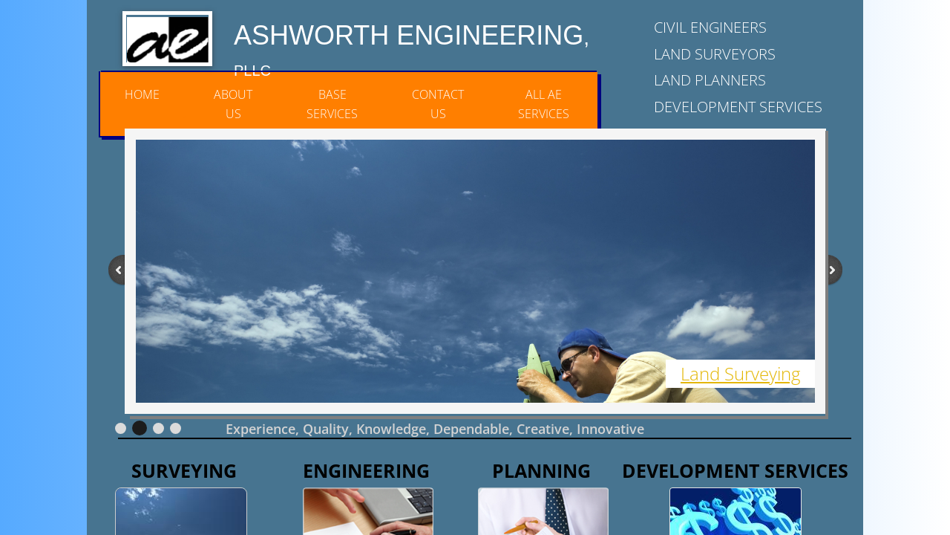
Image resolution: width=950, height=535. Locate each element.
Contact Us (438, 104)
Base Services (332, 104)
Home (142, 94)
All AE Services (543, 104)
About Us (233, 104)
